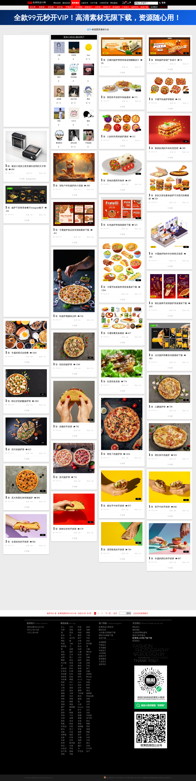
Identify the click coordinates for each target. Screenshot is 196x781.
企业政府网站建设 (139, 632)
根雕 (79, 718)
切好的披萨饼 (65, 364)
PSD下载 (93, 3)
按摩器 (63, 735)
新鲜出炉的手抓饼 (67, 529)
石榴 (79, 737)
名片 (79, 643)
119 (128, 3)
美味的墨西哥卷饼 (115, 180)
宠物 (88, 701)
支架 (79, 721)
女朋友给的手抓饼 (20, 542)
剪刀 (71, 729)
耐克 (79, 696)
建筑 (79, 635)
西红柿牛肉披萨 (162, 455)
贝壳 (71, 740)
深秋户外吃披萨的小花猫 (71, 186)
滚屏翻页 (154, 7)
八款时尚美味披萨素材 (117, 136)
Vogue (88, 679)
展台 (88, 743)
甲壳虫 (80, 751)
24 (123, 2)
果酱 (63, 724)
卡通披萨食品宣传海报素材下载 (74, 230)
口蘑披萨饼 (160, 407)
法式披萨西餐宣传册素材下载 (169, 355)
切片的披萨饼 (17, 449)
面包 (88, 660)
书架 (71, 754)
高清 (79, 655)
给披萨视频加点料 (67, 316)
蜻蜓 (88, 732)
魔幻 (79, 746)
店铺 (88, 746)
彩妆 (71, 630)
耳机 (88, 638)
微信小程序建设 (138, 635)
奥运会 (89, 677)
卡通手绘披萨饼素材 (164, 99)
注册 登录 (163, 7)
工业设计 (125, 7)
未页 (115, 613)
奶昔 (71, 724)
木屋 (71, 746)
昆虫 (71, 632)
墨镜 (79, 724)
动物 (88, 630)
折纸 (88, 707)
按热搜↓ (51, 7)
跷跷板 (80, 726)
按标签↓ (42, 7)
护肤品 (63, 726)
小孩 (88, 635)
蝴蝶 (88, 724)
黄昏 (63, 713)
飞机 (71, 643)
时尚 (71, 668)
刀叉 (71, 715)
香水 (63, 685)
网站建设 (114, 3)
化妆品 (63, 668)
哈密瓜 (63, 677)
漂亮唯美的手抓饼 (115, 549)
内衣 (88, 641)
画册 (79, 671)
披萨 (71, 652)
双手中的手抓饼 (162, 507)
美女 (63, 635)
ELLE (80, 679)
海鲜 (79, 740)
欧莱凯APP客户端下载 (142, 638)
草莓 (71, 699)
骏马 (63, 729)
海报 (63, 704)
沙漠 (63, 718)
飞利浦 (80, 693)
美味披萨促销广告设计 (165, 60)
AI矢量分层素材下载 (107, 632)
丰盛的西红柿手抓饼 (164, 558)
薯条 (63, 721)
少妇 (79, 657)
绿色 (79, 632)
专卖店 (63, 748)
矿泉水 (63, 671)
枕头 (88, 721)
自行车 (72, 638)
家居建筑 (116, 7)
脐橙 (63, 696)
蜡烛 (71, 713)
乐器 (71, 732)
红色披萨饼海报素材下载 (119, 225)
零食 (79, 729)
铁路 (88, 688)
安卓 (71, 721)
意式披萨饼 (64, 477)
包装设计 (88, 7)
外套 (71, 726)
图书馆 (72, 743)
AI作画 (97, 7)
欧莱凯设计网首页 (106, 627)
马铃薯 (63, 679)
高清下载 (144, 7)
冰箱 (88, 663)
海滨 (79, 685)
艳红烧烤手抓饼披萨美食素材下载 (171, 303)
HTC (71, 682)
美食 (63, 652)
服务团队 (136, 630)
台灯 (88, 710)
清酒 (88, 729)
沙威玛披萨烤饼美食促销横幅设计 (123, 60)
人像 (79, 652)
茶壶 (88, 726)
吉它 (88, 735)
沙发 (79, 641)
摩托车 (89, 652)
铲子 (79, 710)
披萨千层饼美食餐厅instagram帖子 (27, 208)
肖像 (88, 671)
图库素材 (75, 3)
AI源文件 (85, 3)
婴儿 (63, 638)
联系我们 (136, 641)
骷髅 (79, 715)
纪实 (71, 674)
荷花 (63, 746)
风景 (79, 630)
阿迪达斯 (90, 696)
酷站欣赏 (66, 3)
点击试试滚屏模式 (140, 613)
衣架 (63, 740)
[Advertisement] (26, 81)
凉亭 (79, 688)
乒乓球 (89, 748)
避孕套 (63, 646)
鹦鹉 (63, 660)
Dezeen (80, 707)
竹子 (71, 685)
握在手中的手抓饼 (115, 506)
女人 (63, 627)
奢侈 (79, 668)
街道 (71, 663)
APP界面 (102, 653)
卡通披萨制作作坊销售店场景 (169, 254)
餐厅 (63, 707)
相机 (63, 641)
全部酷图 (102, 642)
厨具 (79, 713)
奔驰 (88, 682)
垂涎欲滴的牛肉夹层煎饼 (166, 148)
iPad (79, 682)
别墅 (79, 674)
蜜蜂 (79, 690)
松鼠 (71, 677)
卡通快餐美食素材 (115, 333)
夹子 (88, 751)
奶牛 (63, 710)
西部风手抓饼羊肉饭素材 (119, 97)
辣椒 (71, 751)
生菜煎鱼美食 (113, 381)
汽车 (71, 627)
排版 (71, 704)
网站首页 (57, 3)
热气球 (89, 718)
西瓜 (79, 677)
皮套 (63, 737)
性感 (63, 643)
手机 (88, 666)
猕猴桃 (89, 693)
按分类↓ (33, 7)
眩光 (79, 646)
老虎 (88, 627)
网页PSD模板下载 (106, 635)
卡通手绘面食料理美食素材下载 (122, 287)
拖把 (71, 735)
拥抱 (63, 693)
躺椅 (71, 701)
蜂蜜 (71, 679)
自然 (79, 649)
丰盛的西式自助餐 (20, 353)
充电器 (89, 715)
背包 (63, 715)
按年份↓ (60, 7)
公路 (79, 663)
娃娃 (63, 701)
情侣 (88, 690)
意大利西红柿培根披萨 (22, 498)
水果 (63, 630)
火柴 (79, 704)
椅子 (79, 638)
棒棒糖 (72, 707)
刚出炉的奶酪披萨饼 (21, 401)
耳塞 (88, 699)
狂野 (63, 657)
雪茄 (63, 754)
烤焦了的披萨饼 (114, 454)
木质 (88, 737)
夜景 (88, 685)
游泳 (71, 690)
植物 (88, 632)
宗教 (88, 657)
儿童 (71, 693)
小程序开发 (104, 3)
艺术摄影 (79, 7)
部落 (63, 682)
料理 (63, 743)
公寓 (63, 688)
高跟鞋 (89, 674)
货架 (71, 688)
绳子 (79, 735)
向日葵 (63, 663)
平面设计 (69, 7)
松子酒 (63, 751)
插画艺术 (107, 7)
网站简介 (136, 627)
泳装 (88, 713)
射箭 (63, 690)
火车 (88, 704)
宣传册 (89, 643)
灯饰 (71, 737)
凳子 (88, 668)
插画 (63, 655)
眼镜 (79, 699)
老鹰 (71, 718)
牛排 (88, 740)
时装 (79, 627)
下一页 (108, 613)
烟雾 (79, 732)
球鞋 (63, 699)
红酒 (71, 671)
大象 (88, 649)
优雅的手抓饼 (65, 426)
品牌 (71, 649)
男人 (71, 657)
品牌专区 (135, 7)
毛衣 (71, 696)
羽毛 (71, 748)
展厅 (79, 743)
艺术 (71, 655)
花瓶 (63, 732)
